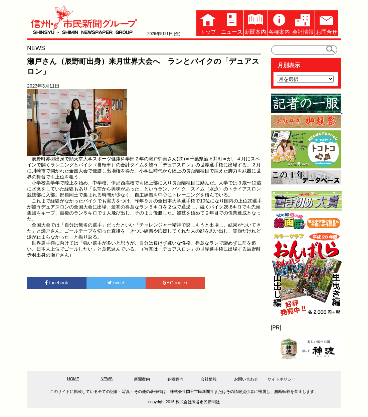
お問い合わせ (246, 379)
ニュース (231, 22)
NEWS (107, 379)
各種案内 (279, 22)
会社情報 (303, 22)
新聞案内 (255, 22)
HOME (73, 379)
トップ (208, 22)
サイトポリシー (281, 379)
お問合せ (326, 22)
